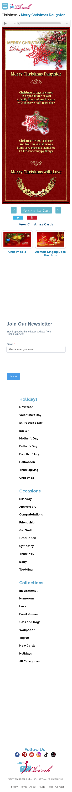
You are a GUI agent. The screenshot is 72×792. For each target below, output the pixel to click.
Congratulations (31, 514)
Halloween (27, 462)
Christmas (26, 477)
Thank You (26, 553)
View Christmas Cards (36, 224)
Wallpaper (27, 630)
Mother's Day (28, 438)
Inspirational (28, 590)
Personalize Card (36, 210)
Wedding (26, 569)
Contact (59, 786)
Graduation (27, 538)
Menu (5, 6)
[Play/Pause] (5, 23)
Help (50, 786)
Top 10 (24, 637)
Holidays (25, 653)
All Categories (29, 661)
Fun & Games (29, 614)
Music (42, 786)
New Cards (27, 645)
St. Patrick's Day (31, 422)
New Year (26, 407)
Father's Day (28, 446)
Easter (24, 430)
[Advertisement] (36, 287)
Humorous (26, 598)
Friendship (26, 522)
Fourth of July (29, 454)
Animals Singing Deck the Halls (50, 253)
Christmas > (11, 15)
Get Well (25, 530)
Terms (23, 786)
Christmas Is (17, 251)
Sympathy (26, 546)
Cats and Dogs (29, 622)
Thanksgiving (28, 469)
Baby (23, 561)
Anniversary (27, 506)
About (32, 786)
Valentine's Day (30, 415)
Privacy (14, 786)
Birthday (25, 499)
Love (22, 606)
